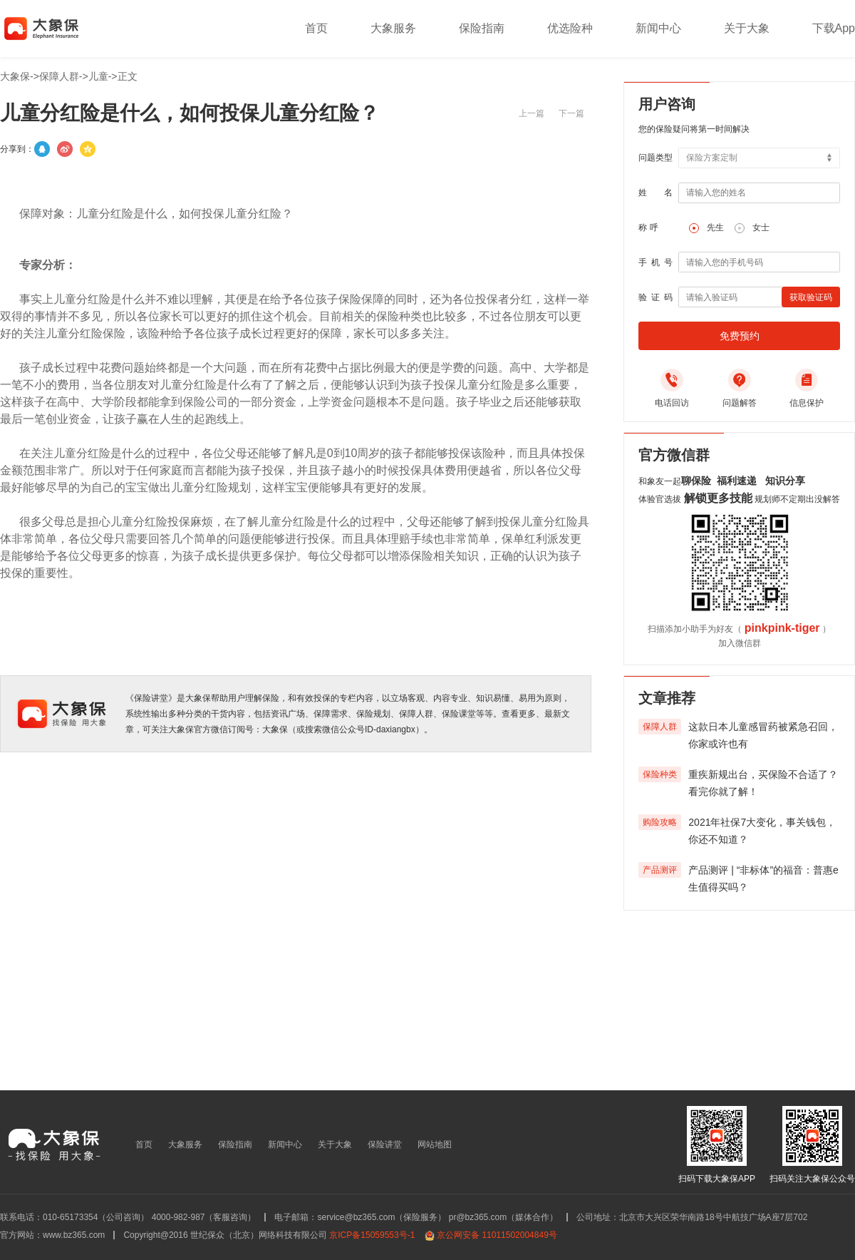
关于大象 (747, 28)
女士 (761, 227)
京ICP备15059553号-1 (372, 1235)
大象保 (15, 76)
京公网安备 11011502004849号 (497, 1235)
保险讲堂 (385, 1144)
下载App (833, 28)
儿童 (98, 76)
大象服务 (393, 28)
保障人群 (59, 76)
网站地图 (435, 1144)
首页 (316, 28)
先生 (715, 227)
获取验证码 (810, 297)
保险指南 (481, 28)
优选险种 (570, 28)
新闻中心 (658, 28)
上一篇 (531, 113)
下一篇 (571, 113)
